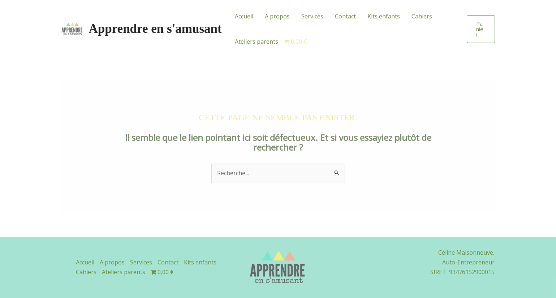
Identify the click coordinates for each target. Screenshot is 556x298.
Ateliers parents (256, 42)
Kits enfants (383, 16)
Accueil (244, 16)
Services (312, 16)
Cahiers (421, 16)
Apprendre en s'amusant (155, 29)
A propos (277, 16)
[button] (481, 29)
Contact (345, 16)
